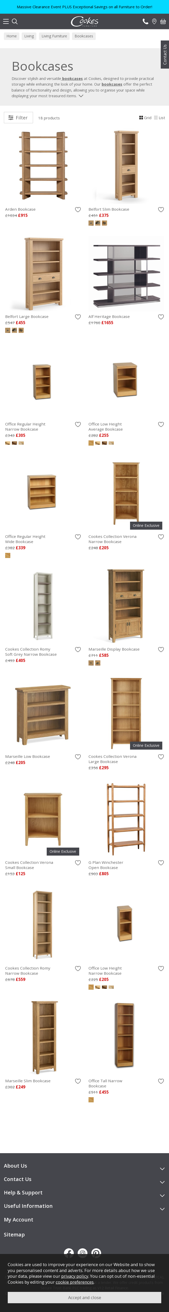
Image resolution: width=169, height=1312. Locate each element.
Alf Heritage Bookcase (109, 316)
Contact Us (165, 54)
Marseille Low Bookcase (27, 756)
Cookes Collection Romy (43, 651)
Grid (145, 117)
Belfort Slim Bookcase (108, 209)
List (159, 117)
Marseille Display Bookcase (114, 649)
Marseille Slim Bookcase (28, 1080)
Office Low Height (126, 426)
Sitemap (14, 1234)
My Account (18, 1219)
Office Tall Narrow (126, 1083)
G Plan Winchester (126, 865)
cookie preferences (75, 1282)
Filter (22, 117)
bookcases (112, 84)
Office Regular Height (43, 426)
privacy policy (74, 1276)
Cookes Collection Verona (126, 539)
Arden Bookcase (20, 209)
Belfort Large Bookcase (27, 316)
